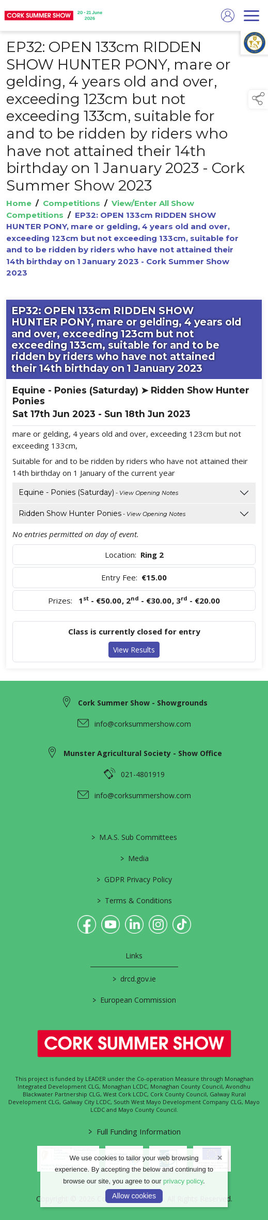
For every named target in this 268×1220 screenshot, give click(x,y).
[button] (258, 99)
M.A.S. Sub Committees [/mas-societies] (134, 837)
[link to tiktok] (181, 924)
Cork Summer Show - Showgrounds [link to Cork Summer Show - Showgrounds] (143, 703)
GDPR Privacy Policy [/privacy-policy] (134, 879)
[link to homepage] (54, 15)
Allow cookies (134, 1196)
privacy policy (183, 1181)
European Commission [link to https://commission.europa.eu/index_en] (134, 1000)
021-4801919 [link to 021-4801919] (143, 774)
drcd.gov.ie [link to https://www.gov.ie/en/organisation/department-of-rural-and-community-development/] (134, 979)
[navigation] (251, 15)
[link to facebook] (86, 924)
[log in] (227, 15)
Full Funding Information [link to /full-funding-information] (134, 1131)
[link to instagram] (158, 924)
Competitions (71, 203)
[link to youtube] (110, 924)
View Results (134, 650)
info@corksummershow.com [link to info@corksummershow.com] (142, 724)
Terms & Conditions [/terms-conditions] (134, 900)
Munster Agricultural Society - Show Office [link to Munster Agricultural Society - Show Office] (143, 753)
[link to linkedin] (134, 924)
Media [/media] (134, 858)
